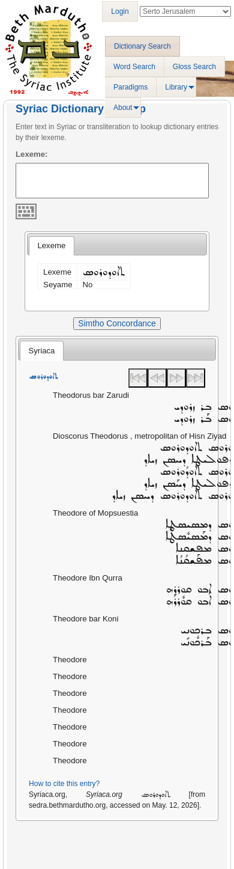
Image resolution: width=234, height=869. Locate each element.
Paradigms (130, 87)
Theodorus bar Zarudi (91, 395)
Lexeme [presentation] (51, 245)
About (122, 107)
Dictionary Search (142, 46)
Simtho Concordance (116, 323)
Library (176, 87)
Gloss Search (194, 67)
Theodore (69, 659)
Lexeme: (32, 154)
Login (119, 11)
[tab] (51, 245)
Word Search (134, 67)
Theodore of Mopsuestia (95, 512)
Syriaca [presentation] (41, 350)
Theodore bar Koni (85, 618)
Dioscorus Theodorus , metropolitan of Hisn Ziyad (139, 436)
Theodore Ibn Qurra (87, 577)
